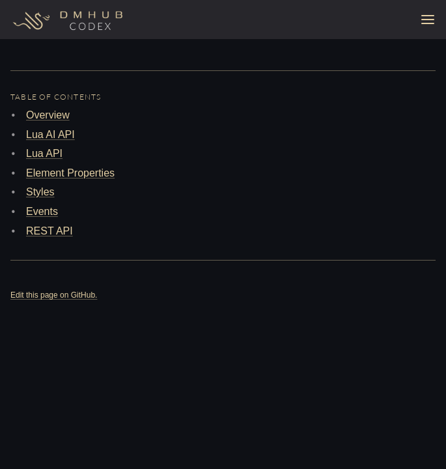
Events (42, 211)
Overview (48, 115)
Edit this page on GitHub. (53, 295)
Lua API (44, 153)
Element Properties (70, 172)
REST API (49, 230)
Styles (40, 191)
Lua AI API (50, 134)
